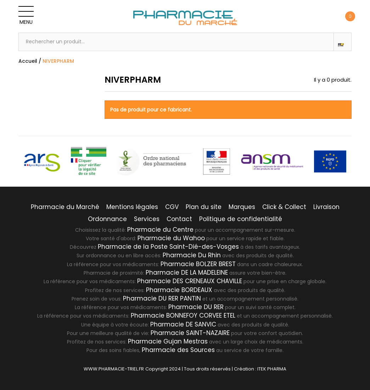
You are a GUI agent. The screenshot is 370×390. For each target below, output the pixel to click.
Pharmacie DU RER (196, 307)
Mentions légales (132, 207)
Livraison (326, 207)
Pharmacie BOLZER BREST (198, 264)
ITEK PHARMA (271, 369)
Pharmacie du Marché (65, 207)
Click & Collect (284, 207)
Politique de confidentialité (240, 219)
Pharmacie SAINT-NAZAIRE (190, 333)
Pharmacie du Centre (160, 229)
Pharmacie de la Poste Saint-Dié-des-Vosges (168, 246)
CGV (172, 207)
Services (146, 219)
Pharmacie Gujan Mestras (168, 341)
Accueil (27, 61)
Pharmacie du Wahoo (171, 238)
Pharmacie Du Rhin (192, 255)
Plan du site (204, 207)
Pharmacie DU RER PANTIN (162, 298)
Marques (242, 207)
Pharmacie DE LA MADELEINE (187, 272)
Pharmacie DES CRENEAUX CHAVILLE (189, 281)
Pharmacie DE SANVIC (183, 324)
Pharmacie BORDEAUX (179, 290)
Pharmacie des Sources (178, 350)
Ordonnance (107, 219)
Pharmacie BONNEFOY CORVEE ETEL (183, 315)
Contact (179, 219)
